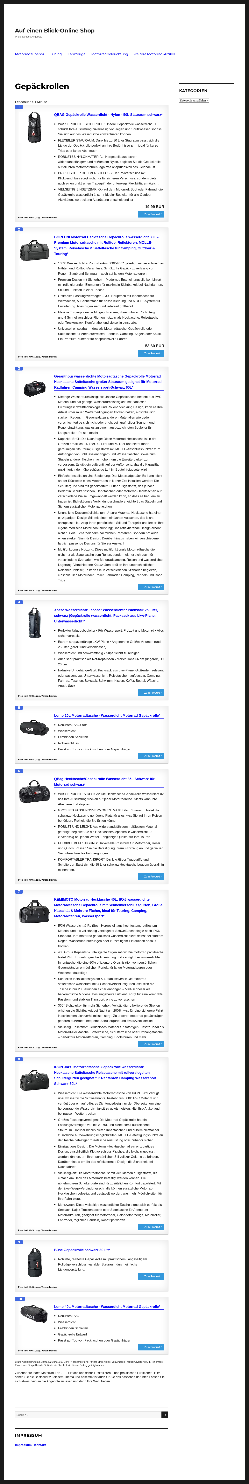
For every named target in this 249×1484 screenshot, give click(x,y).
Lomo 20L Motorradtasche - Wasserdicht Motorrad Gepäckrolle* (107, 716)
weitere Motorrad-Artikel (154, 54)
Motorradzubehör (29, 54)
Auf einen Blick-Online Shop (55, 30)
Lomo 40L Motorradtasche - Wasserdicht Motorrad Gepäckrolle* (107, 1307)
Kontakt (40, 1445)
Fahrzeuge (76, 54)
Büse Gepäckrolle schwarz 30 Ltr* (82, 1250)
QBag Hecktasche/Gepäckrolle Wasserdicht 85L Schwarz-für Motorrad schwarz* (104, 782)
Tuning (56, 54)
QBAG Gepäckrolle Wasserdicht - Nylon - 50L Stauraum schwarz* (108, 115)
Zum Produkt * (153, 214)
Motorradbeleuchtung (109, 54)
